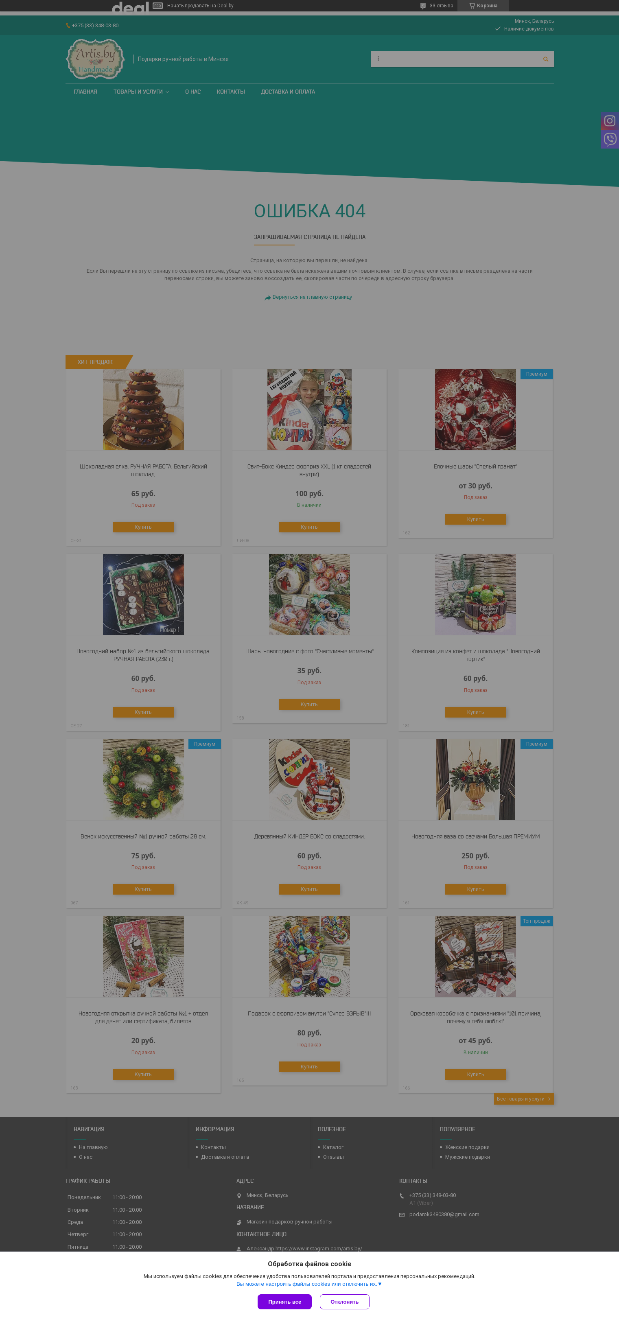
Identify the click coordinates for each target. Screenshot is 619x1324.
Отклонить (344, 1302)
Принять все (284, 1302)
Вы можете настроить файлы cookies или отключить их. (306, 1284)
